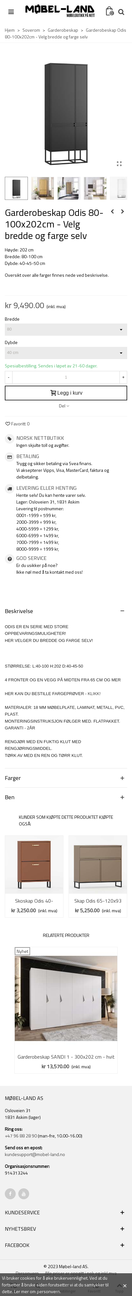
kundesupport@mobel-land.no (35, 1154)
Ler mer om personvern (37, 1291)
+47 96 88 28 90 (21, 1135)
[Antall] (66, 377)
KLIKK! (94, 693)
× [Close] (125, 1285)
